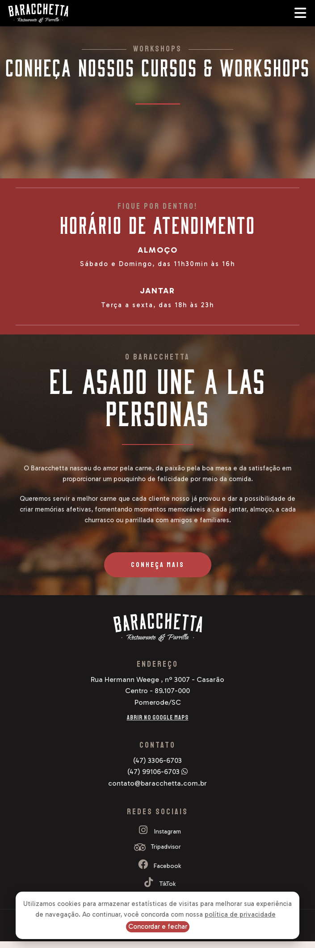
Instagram (157, 831)
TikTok (158, 884)
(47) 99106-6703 (157, 771)
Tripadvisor (157, 847)
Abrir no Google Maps (158, 717)
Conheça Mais (158, 564)
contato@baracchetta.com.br (157, 783)
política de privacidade (240, 914)
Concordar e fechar (157, 927)
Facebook (157, 866)
